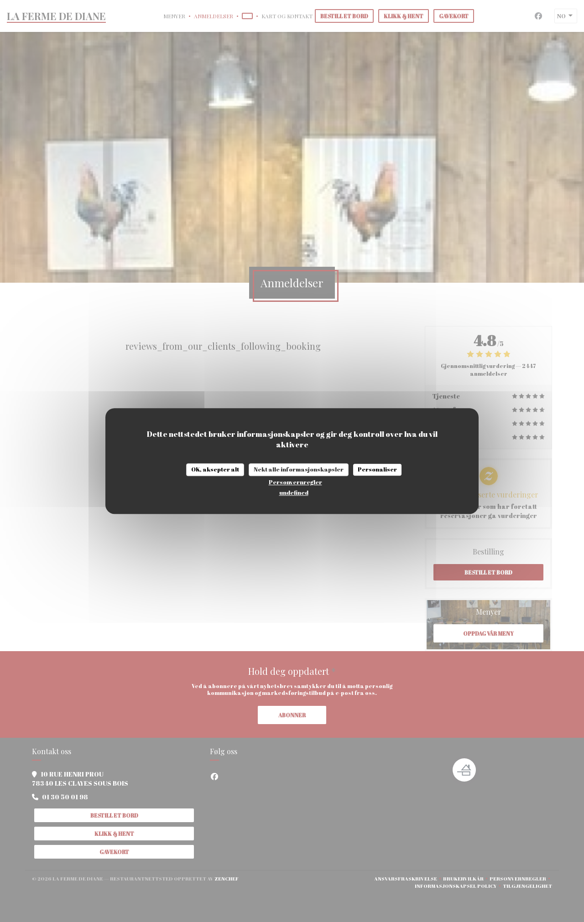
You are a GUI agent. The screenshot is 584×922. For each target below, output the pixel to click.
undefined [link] (293, 492)
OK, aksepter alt (215, 469)
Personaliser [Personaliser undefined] (377, 469)
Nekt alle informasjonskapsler (299, 469)
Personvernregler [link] (295, 482)
